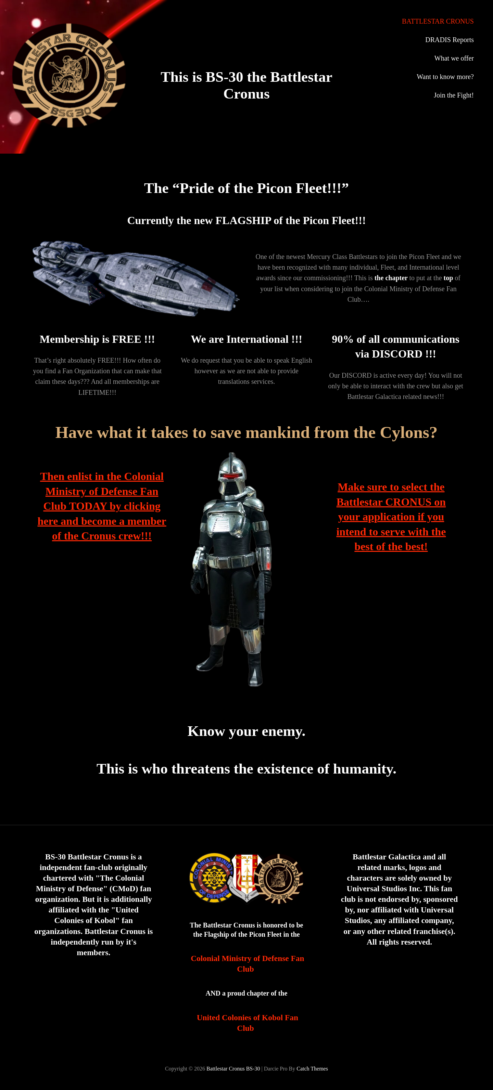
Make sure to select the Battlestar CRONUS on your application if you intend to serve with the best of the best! (391, 517)
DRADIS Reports (449, 39)
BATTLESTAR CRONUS (438, 21)
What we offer (454, 58)
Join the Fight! (454, 95)
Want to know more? (445, 76)
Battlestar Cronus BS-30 (233, 1069)
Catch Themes (312, 1069)
